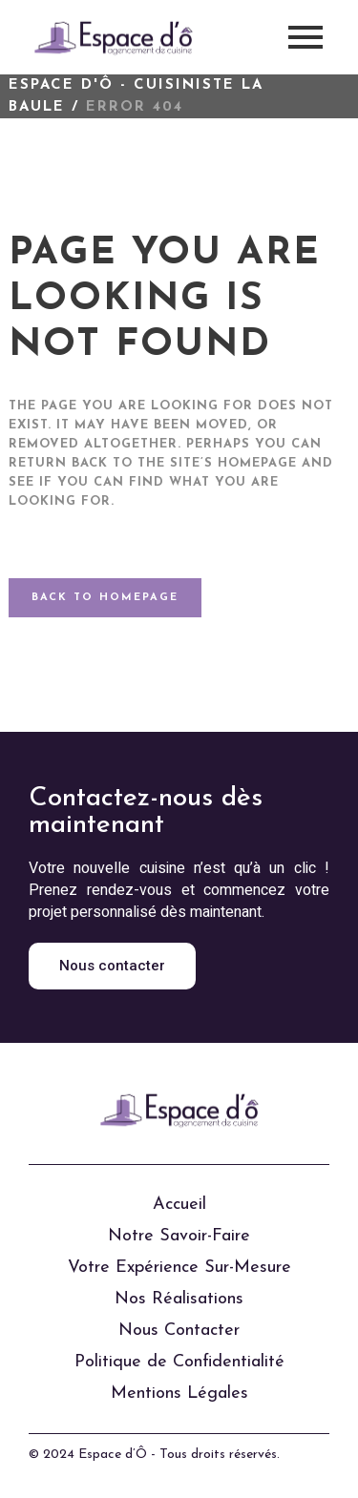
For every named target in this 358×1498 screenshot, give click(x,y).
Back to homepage (105, 598)
